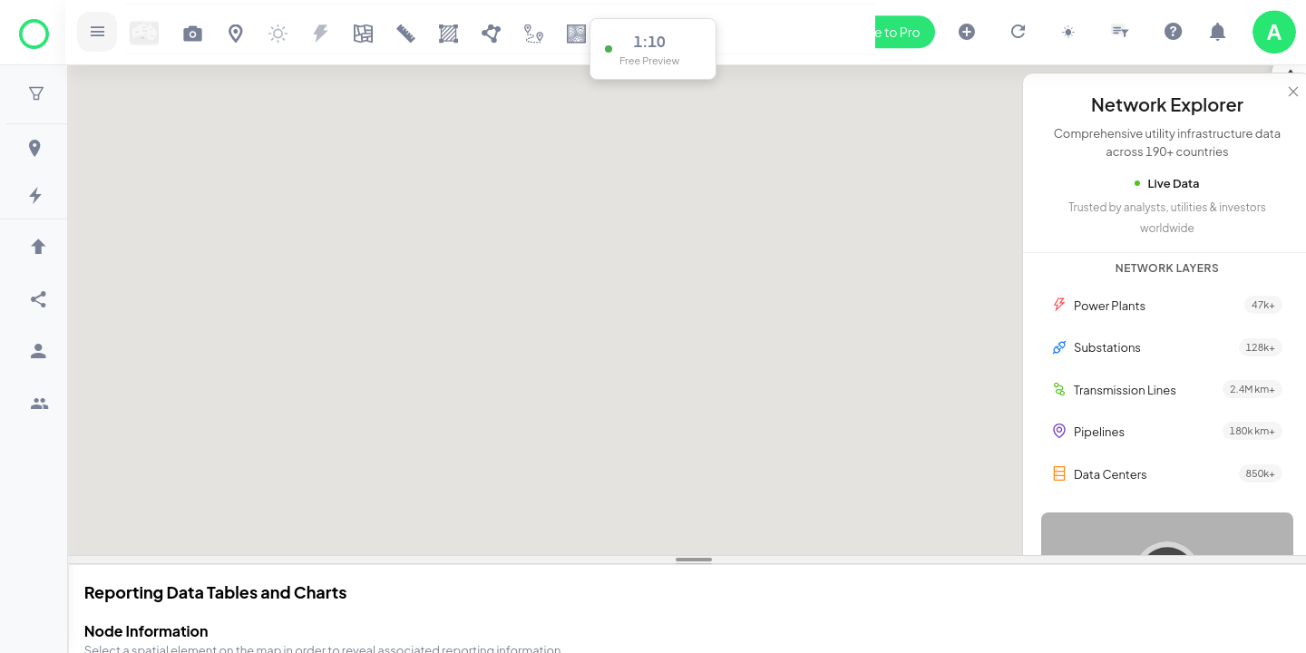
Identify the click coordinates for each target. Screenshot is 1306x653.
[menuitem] (38, 148)
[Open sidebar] (104, 32)
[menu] (36, 359)
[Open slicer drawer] (1120, 32)
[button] (39, 94)
